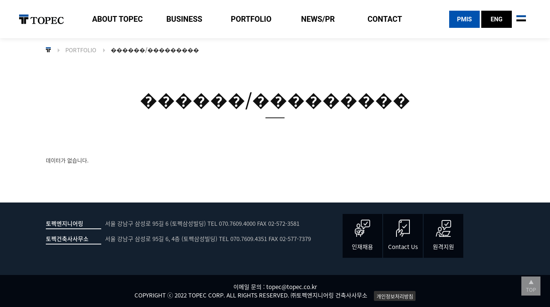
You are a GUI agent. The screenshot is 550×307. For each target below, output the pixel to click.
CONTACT (384, 19)
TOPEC (41, 19)
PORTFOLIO (251, 19)
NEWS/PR (318, 19)
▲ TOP (531, 285)
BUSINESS (184, 19)
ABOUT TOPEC (117, 19)
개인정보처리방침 (395, 295)
